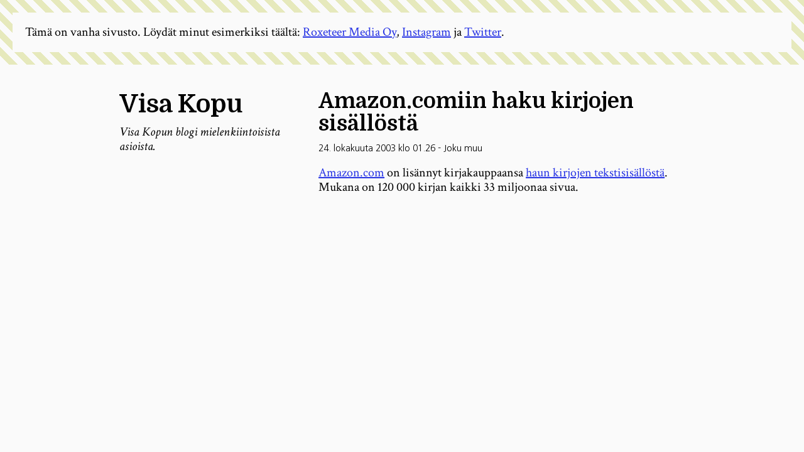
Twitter (482, 32)
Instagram (426, 32)
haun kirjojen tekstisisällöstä (595, 172)
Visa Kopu (180, 104)
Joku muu (462, 148)
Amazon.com (351, 172)
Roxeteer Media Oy (349, 32)
